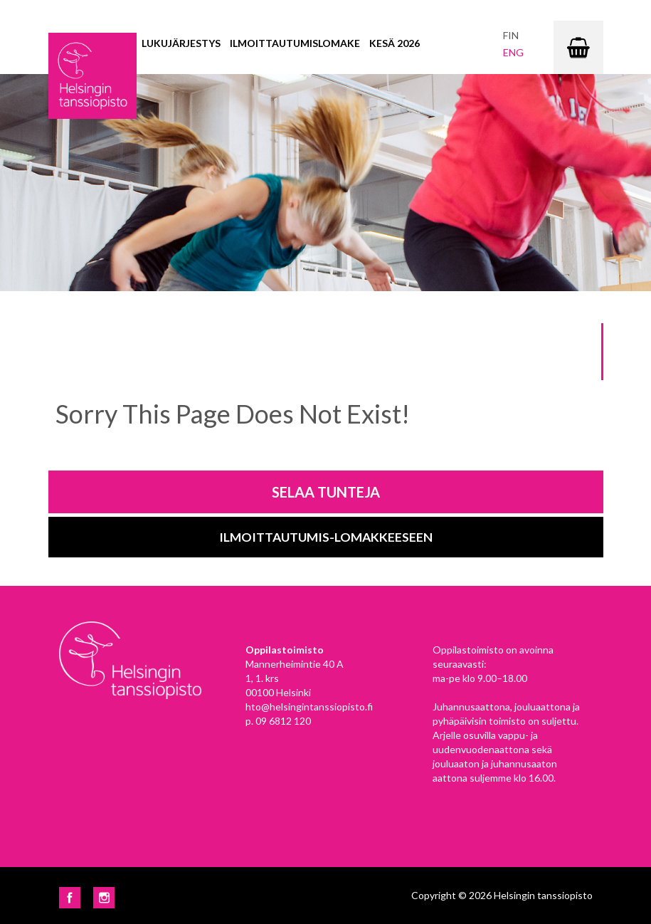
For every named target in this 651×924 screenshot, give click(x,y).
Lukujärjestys (181, 43)
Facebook (69, 897)
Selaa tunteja (326, 491)
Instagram (104, 897)
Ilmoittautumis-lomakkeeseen (326, 537)
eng (513, 52)
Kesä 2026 (394, 43)
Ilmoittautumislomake (295, 43)
